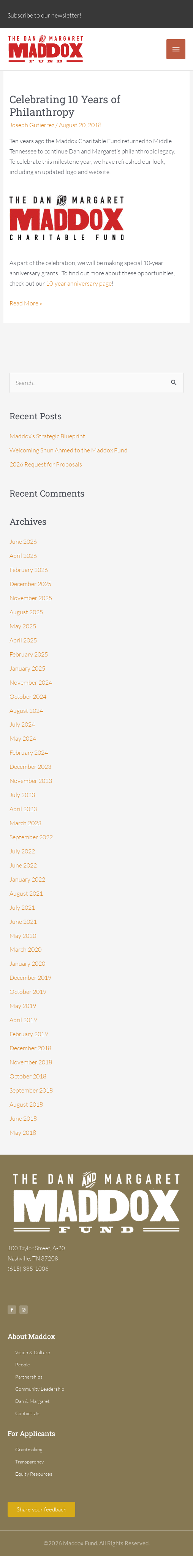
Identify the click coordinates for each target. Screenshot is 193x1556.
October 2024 (27, 696)
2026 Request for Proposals (45, 464)
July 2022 (22, 851)
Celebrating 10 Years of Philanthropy (64, 105)
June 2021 (23, 921)
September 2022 (31, 837)
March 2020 (25, 949)
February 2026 (28, 570)
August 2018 (26, 1104)
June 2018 (23, 1118)
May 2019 (22, 1006)
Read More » (25, 302)
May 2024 (22, 738)
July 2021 (22, 907)
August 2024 (26, 710)
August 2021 (26, 893)
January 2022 (27, 879)
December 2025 (30, 584)
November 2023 (30, 780)
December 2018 (30, 1048)
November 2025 (30, 598)
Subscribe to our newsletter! (44, 15)
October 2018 (27, 1076)
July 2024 (22, 724)
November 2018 (30, 1062)
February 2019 (28, 1034)
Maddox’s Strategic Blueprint (47, 436)
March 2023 (25, 823)
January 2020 (27, 963)
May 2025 (22, 626)
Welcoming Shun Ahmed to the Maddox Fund (68, 450)
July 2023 (22, 795)
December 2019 (30, 977)
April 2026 (23, 555)
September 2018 (31, 1090)
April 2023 (23, 809)
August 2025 (26, 612)
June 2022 (23, 865)
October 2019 (27, 991)
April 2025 (23, 640)
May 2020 (22, 935)
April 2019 (23, 1020)
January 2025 (27, 668)
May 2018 (22, 1132)
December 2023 (30, 766)
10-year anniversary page (79, 283)
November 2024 (30, 682)
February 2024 (28, 752)
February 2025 (28, 654)
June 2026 (23, 541)
